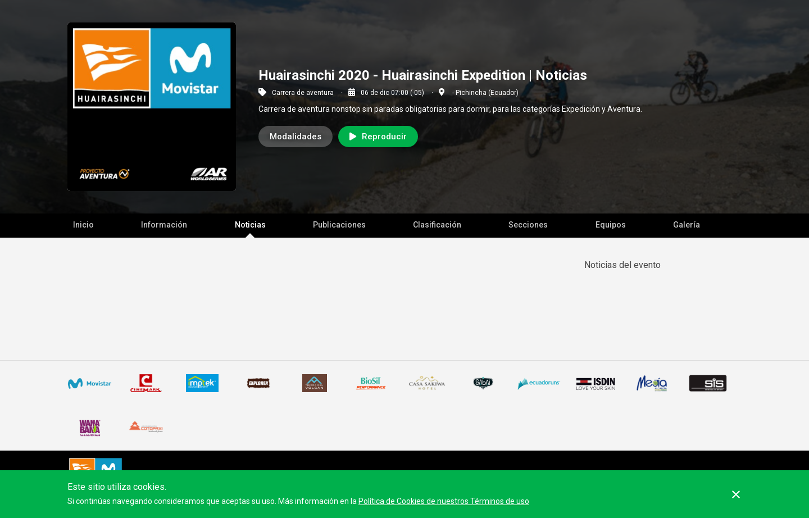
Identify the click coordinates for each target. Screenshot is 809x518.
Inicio (83, 224)
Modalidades (295, 136)
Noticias (250, 224)
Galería (686, 224)
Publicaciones (339, 224)
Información (164, 224)
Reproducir (378, 136)
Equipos (611, 224)
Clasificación (437, 224)
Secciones (528, 224)
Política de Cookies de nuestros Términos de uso (443, 501)
